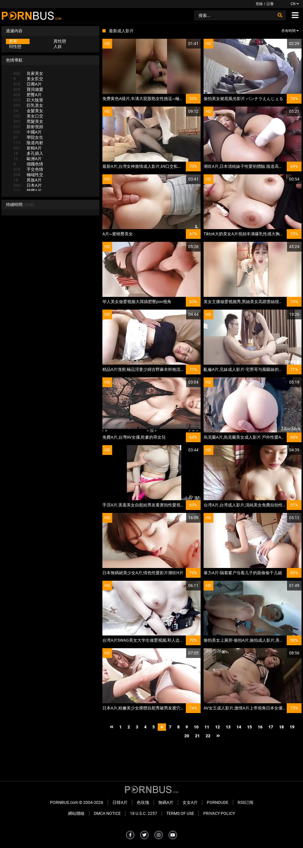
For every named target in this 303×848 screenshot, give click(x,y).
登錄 (259, 4)
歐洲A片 (27, 158)
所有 (13, 41)
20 (186, 735)
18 (281, 727)
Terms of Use (180, 813)
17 (270, 727)
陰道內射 (28, 142)
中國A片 (27, 132)
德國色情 (28, 164)
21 (197, 735)
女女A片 (190, 802)
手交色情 (28, 169)
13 (228, 727)
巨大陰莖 (28, 100)
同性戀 (15, 46)
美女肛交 (28, 78)
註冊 (270, 4)
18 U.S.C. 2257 (143, 813)
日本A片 (27, 185)
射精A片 (27, 148)
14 (238, 727)
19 (292, 727)
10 (196, 727)
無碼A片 (165, 802)
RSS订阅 (245, 802)
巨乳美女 (28, 105)
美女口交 (28, 116)
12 (217, 727)
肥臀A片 (27, 94)
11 (206, 727)
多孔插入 (28, 153)
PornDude (217, 802)
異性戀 (60, 41)
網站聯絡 (76, 813)
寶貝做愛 (28, 89)
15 (249, 727)
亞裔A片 (27, 84)
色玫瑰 (143, 802)
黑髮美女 (28, 121)
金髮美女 (28, 110)
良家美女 (28, 73)
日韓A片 (120, 802)
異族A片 (27, 180)
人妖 (58, 46)
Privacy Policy (219, 813)
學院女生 (28, 137)
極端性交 (28, 174)
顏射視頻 (28, 126)
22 (208, 735)
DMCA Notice (107, 813)
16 (260, 727)
